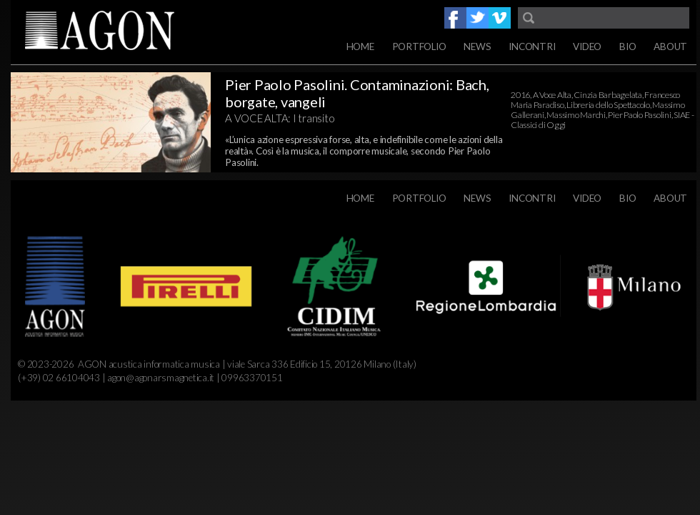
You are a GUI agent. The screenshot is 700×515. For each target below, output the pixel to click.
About (670, 46)
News (477, 46)
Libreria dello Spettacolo (608, 104)
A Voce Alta (552, 94)
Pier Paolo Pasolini (639, 114)
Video (587, 46)
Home (360, 46)
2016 (520, 94)
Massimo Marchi (576, 114)
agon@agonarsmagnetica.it (160, 377)
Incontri (532, 46)
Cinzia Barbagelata (608, 94)
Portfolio (419, 46)
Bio (627, 46)
